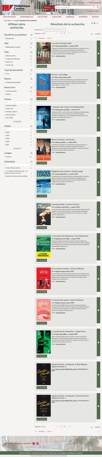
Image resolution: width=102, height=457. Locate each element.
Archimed (40, 455)
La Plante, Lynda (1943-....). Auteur (65, 207)
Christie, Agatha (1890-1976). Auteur (66, 369)
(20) (17, 121)
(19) (18, 148)
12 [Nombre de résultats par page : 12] (92, 34)
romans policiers (60, 56)
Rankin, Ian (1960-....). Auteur (63, 142)
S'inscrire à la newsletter (22, 443)
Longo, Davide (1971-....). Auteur (64, 174)
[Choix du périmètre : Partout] (49, 7)
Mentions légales (25, 453)
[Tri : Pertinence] (42, 38)
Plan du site (53, 453)
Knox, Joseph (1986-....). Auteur (64, 334)
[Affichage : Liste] (50, 38)
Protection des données (40, 453)
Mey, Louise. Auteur (61, 77)
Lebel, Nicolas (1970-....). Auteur (64, 46)
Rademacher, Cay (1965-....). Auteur (65, 109)
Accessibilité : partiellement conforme (70, 453)
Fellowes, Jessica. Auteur (62, 271)
